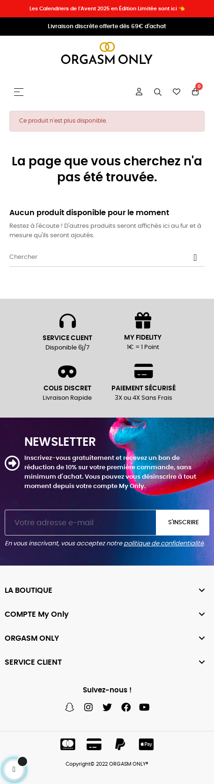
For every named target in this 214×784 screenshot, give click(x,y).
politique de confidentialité (164, 544)
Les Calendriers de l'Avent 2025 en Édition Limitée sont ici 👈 (107, 8)
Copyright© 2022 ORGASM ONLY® (107, 764)
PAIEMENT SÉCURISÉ (143, 388)
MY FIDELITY (143, 337)
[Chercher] (107, 257)
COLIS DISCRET (67, 388)
